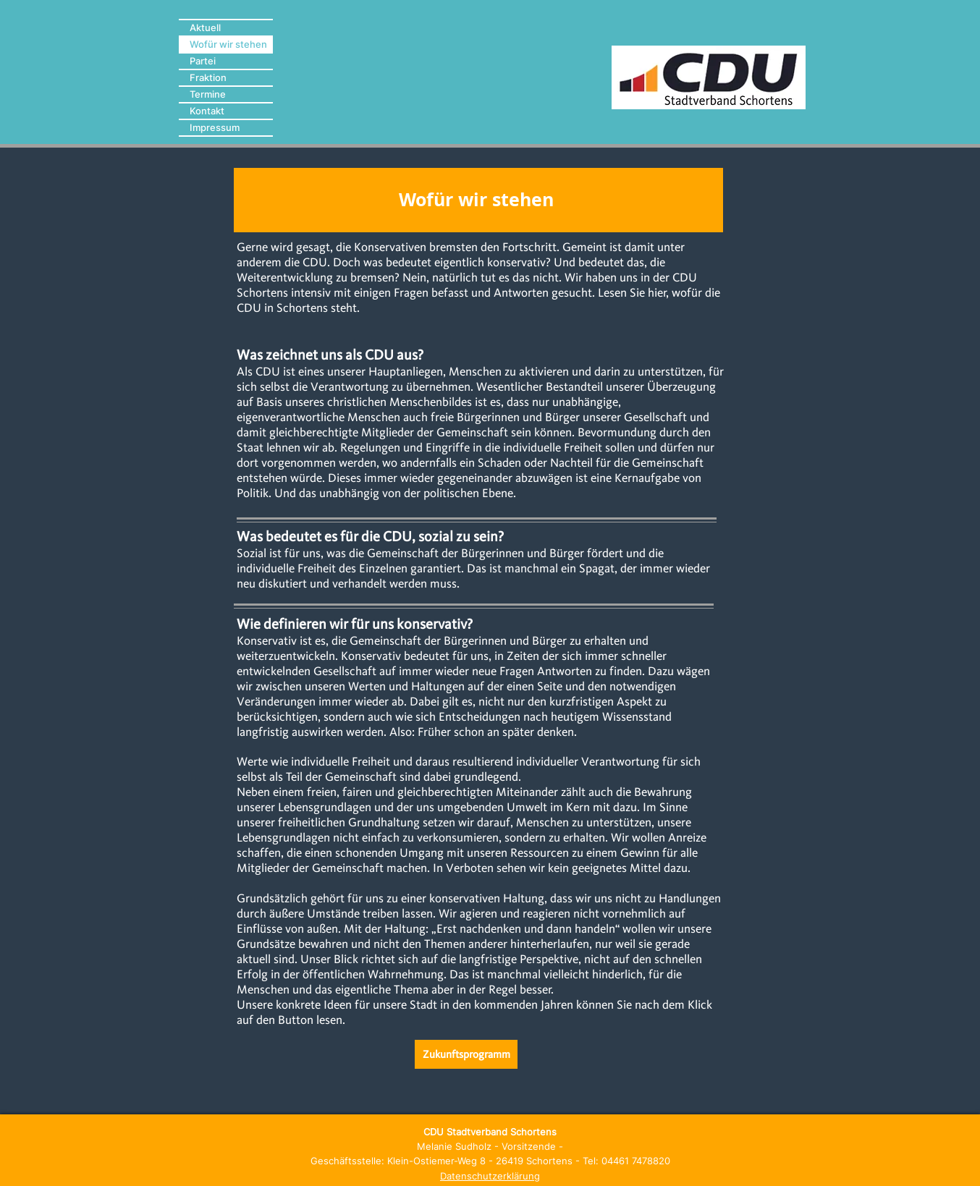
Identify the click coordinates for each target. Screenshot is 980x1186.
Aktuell (205, 27)
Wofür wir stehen (228, 44)
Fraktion (208, 77)
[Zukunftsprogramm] (466, 1054)
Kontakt (207, 111)
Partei (203, 61)
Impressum (215, 127)
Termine (208, 94)
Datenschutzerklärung (490, 1176)
